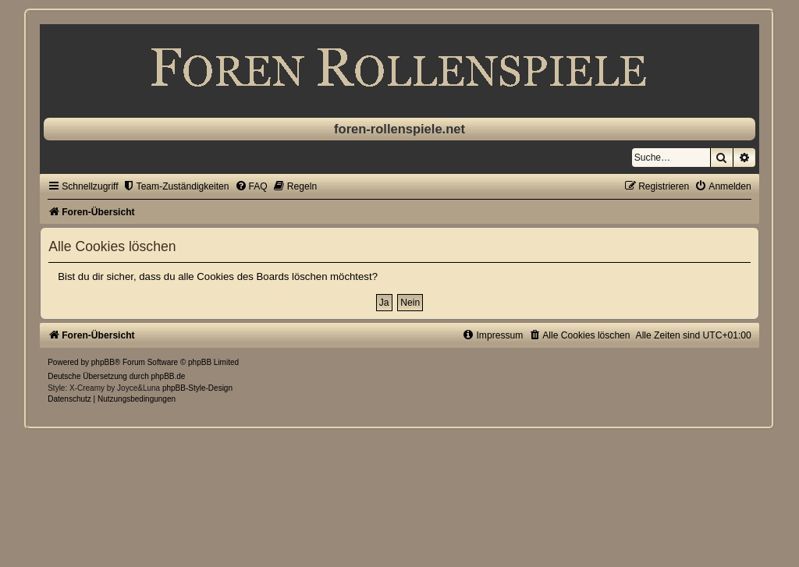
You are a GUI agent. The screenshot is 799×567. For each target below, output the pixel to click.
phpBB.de (168, 376)
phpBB (103, 362)
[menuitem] (176, 186)
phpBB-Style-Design (197, 388)
